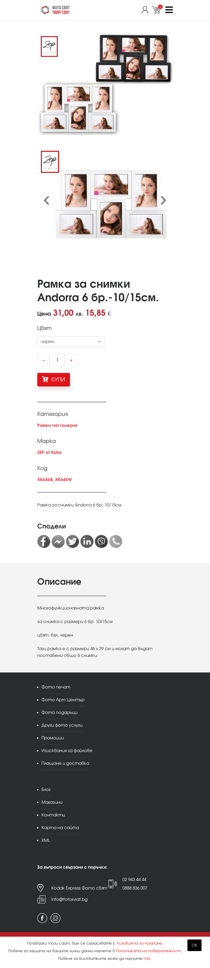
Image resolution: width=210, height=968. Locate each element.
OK (194, 945)
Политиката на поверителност (148, 951)
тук (147, 958)
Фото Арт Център (62, 699)
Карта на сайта (60, 827)
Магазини (51, 802)
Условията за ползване (139, 943)
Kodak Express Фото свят (79, 888)
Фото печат (55, 687)
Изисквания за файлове (66, 750)
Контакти (53, 814)
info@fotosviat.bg (69, 899)
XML (45, 840)
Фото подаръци (59, 712)
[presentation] (46, 201)
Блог (46, 789)
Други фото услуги (61, 725)
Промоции (52, 737)
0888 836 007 (135, 888)
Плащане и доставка (65, 763)
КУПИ (53, 379)
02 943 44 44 (134, 879)
